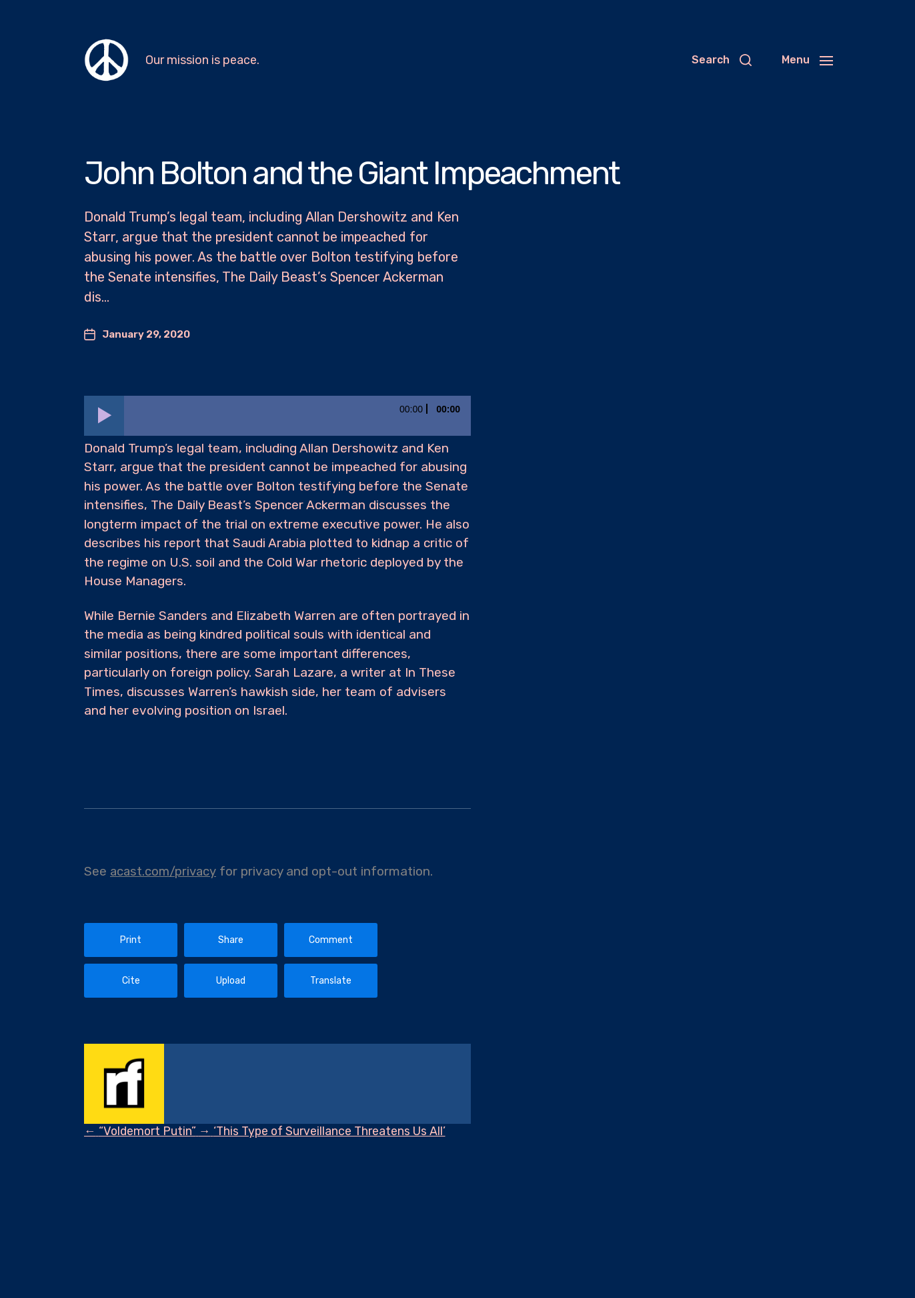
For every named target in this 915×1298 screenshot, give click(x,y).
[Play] (104, 416)
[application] (277, 416)
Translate (330, 980)
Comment (331, 940)
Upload (230, 980)
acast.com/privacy (164, 871)
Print (130, 940)
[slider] (297, 416)
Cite (131, 980)
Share (230, 940)
